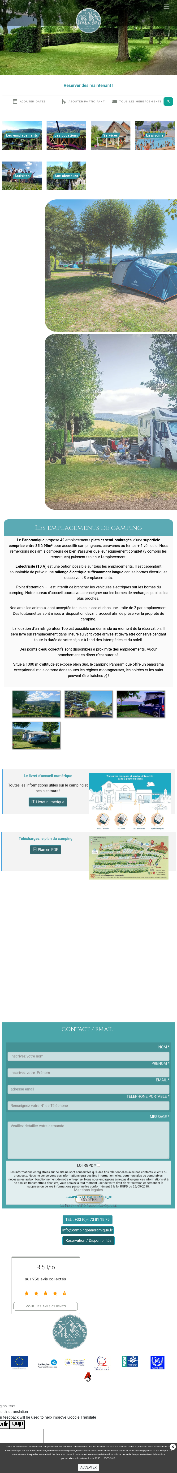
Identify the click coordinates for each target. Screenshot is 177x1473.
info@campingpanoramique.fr (87, 1230)
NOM (163, 1214)
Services (110, 135)
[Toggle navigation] (166, 19)
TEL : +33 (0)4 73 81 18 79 (87, 1219)
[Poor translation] (17, 1424)
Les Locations (66, 135)
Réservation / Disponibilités (88, 1240)
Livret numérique (48, 859)
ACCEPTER (88, 1467)
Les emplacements (22, 135)
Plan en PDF (45, 893)
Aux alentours (66, 176)
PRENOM (160, 1230)
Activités (22, 176)
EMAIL (162, 1247)
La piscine (155, 135)
